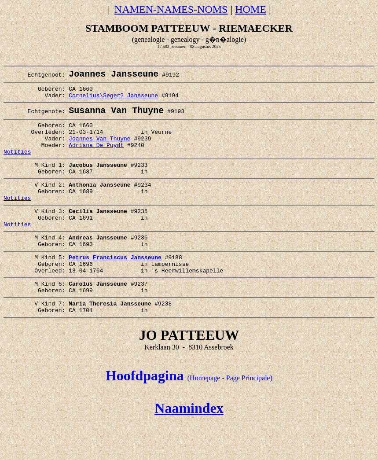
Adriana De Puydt (96, 158)
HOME (250, 9)
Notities (17, 165)
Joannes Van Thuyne (99, 150)
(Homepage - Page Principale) (189, 416)
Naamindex (188, 446)
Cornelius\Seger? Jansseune (113, 101)
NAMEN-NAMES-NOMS (171, 9)
